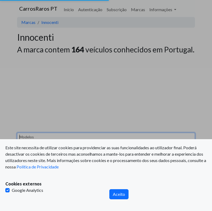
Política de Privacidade (38, 166)
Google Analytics (27, 190)
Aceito (119, 194)
